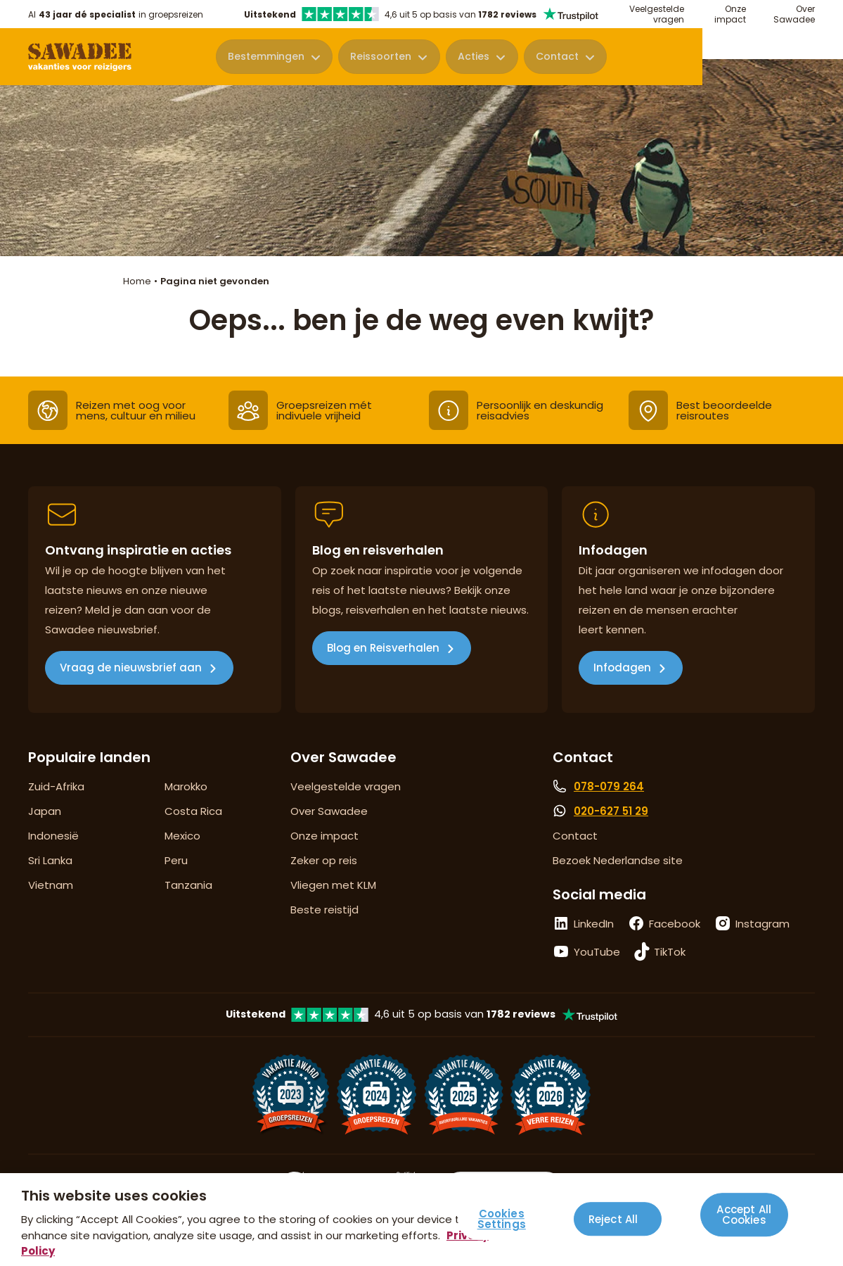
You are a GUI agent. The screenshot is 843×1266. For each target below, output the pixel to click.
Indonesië (53, 835)
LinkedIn (594, 923)
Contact (697, 58)
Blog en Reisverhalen (383, 647)
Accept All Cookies (743, 1214)
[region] (421, 1219)
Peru (176, 860)
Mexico (182, 835)
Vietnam (50, 885)
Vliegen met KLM (333, 885)
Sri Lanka (50, 860)
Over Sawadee (794, 14)
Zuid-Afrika (56, 786)
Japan (44, 811)
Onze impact (730, 14)
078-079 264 (609, 786)
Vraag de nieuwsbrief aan (131, 667)
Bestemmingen (410, 58)
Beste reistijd (324, 909)
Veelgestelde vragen (656, 14)
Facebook (674, 923)
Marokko (186, 786)
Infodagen (622, 667)
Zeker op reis (323, 860)
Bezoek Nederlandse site (618, 860)
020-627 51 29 (611, 811)
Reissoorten (524, 58)
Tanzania (188, 885)
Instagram (762, 923)
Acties (615, 58)
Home (137, 281)
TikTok (670, 951)
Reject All (613, 1219)
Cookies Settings (501, 1219)
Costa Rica (193, 811)
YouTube (597, 951)
